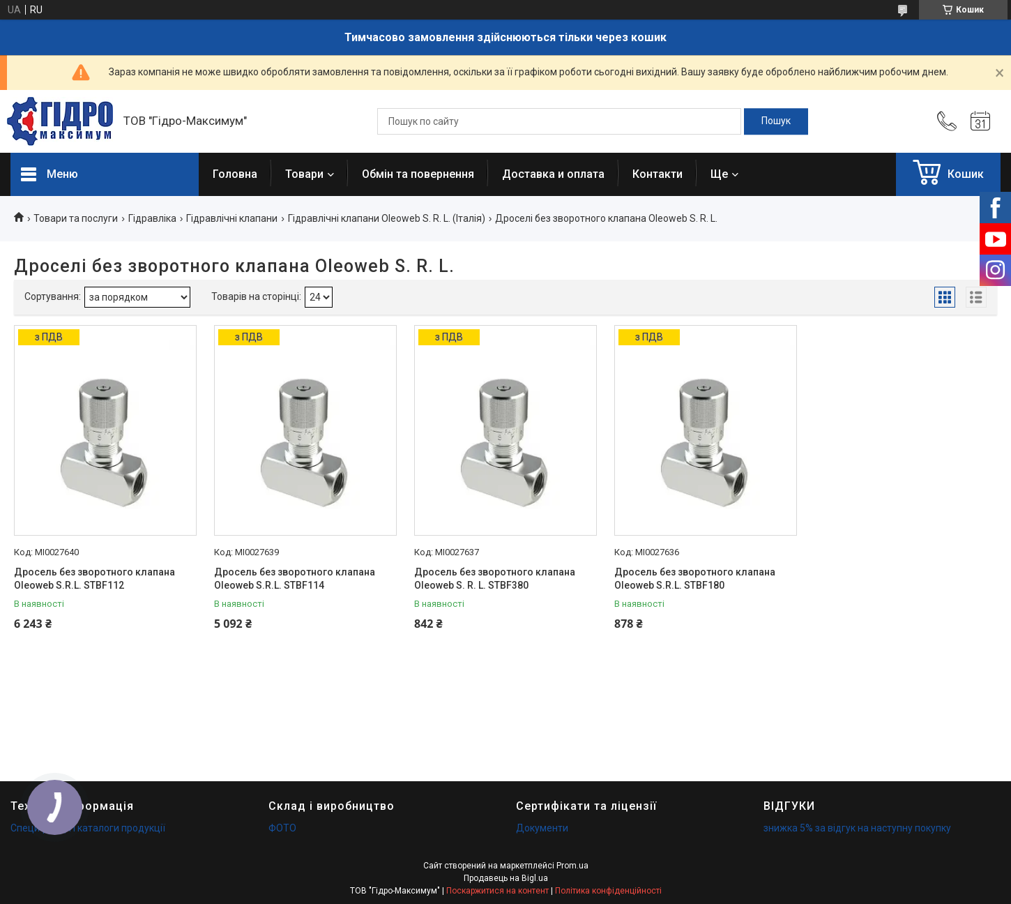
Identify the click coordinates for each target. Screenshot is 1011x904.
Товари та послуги (75, 218)
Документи (542, 828)
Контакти (657, 174)
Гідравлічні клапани (232, 218)
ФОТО (282, 828)
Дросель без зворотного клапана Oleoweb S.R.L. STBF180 (694, 579)
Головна (235, 174)
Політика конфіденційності (608, 891)
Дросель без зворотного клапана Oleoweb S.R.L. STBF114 (294, 579)
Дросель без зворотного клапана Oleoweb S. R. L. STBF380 (494, 579)
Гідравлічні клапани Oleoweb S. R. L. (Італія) (386, 218)
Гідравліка (152, 218)
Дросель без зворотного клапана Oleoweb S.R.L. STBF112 (94, 579)
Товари (304, 174)
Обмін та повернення (418, 174)
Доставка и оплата (553, 174)
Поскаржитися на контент (497, 891)
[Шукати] (776, 121)
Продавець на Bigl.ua (506, 878)
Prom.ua (572, 866)
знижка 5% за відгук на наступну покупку (857, 828)
